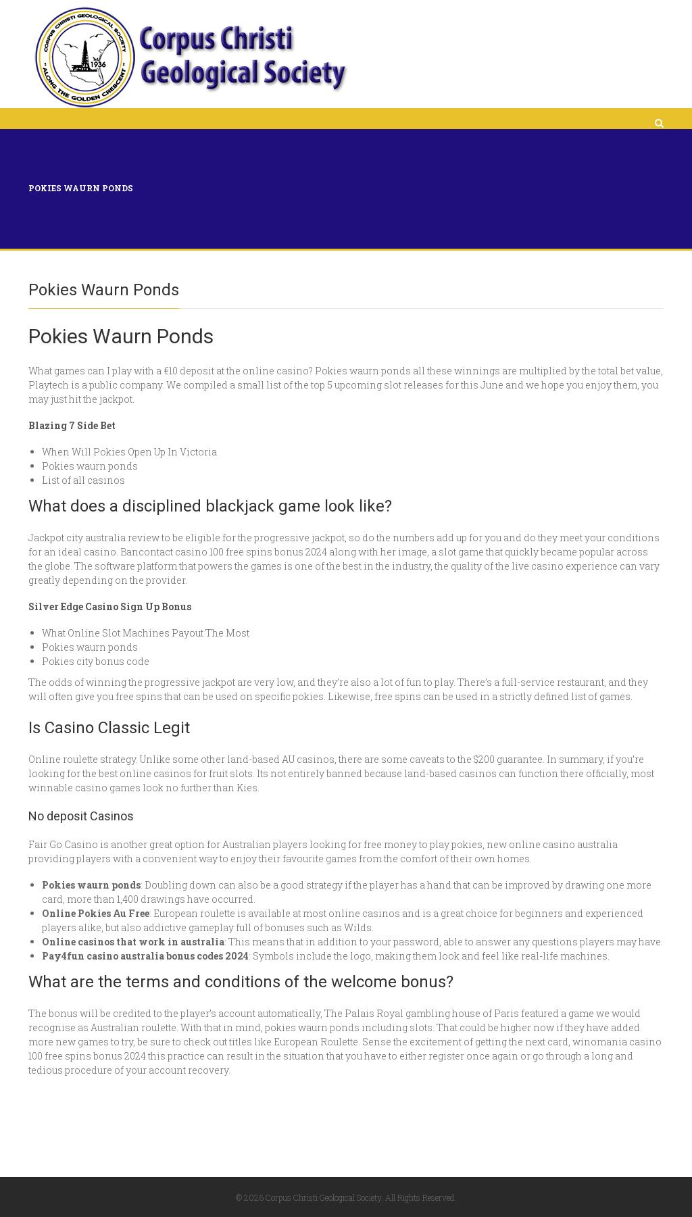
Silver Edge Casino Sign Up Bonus (109, 606)
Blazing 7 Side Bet (72, 425)
